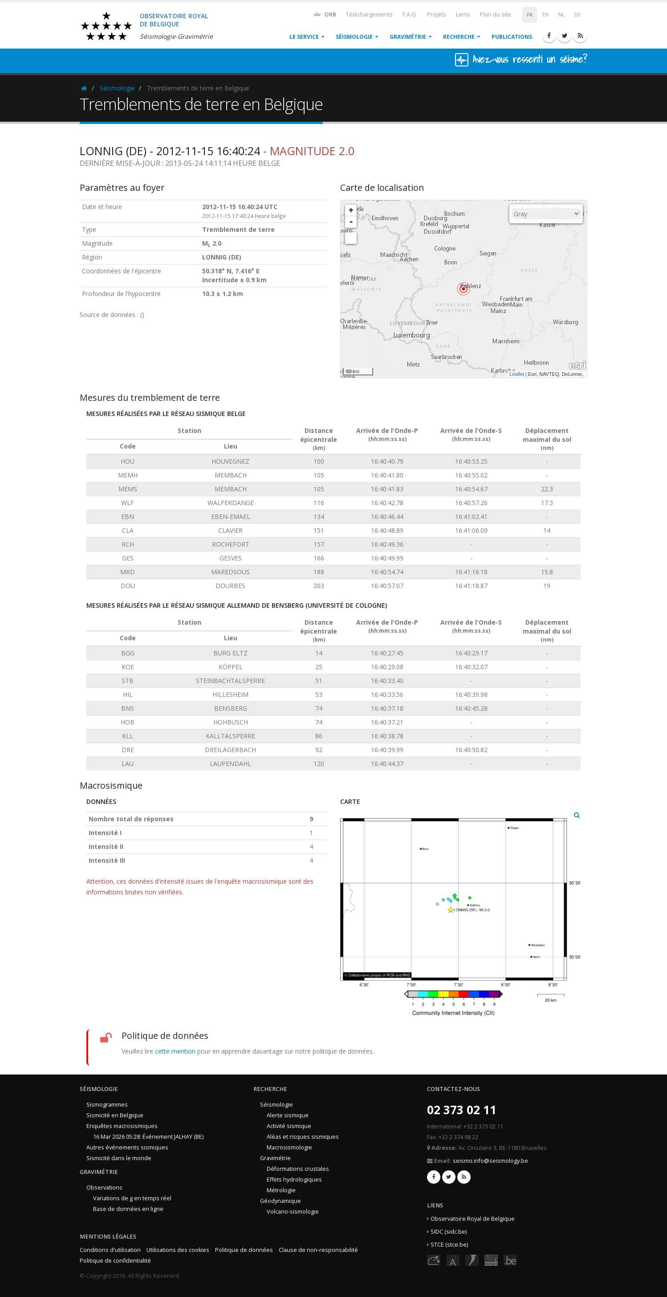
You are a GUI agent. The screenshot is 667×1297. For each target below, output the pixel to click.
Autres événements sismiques (127, 1147)
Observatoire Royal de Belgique (473, 1219)
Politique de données (244, 1250)
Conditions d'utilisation (110, 1250)
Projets (436, 14)
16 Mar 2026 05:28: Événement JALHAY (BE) (148, 1137)
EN (545, 15)
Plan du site (495, 14)
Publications (512, 37)
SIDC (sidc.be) (449, 1231)
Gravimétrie (408, 37)
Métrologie (281, 1190)
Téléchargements (369, 14)
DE (577, 15)
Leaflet (516, 374)
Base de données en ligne (128, 1209)
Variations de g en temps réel (132, 1198)
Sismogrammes (107, 1104)
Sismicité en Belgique (114, 1115)
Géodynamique (280, 1201)
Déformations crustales (298, 1169)
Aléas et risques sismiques (303, 1137)
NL (561, 15)
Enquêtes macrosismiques (122, 1126)
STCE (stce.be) (449, 1244)
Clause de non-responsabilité (318, 1250)
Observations (104, 1187)
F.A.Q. (410, 14)
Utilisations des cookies (177, 1250)
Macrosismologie (289, 1147)
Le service (304, 37)
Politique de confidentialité (115, 1260)
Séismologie (354, 37)
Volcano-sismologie (293, 1211)
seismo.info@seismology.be (490, 1161)
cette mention (175, 1051)
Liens (463, 14)
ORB (324, 14)
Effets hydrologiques (294, 1179)
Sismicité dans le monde (118, 1158)
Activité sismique (289, 1126)
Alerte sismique (288, 1115)
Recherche (459, 37)
